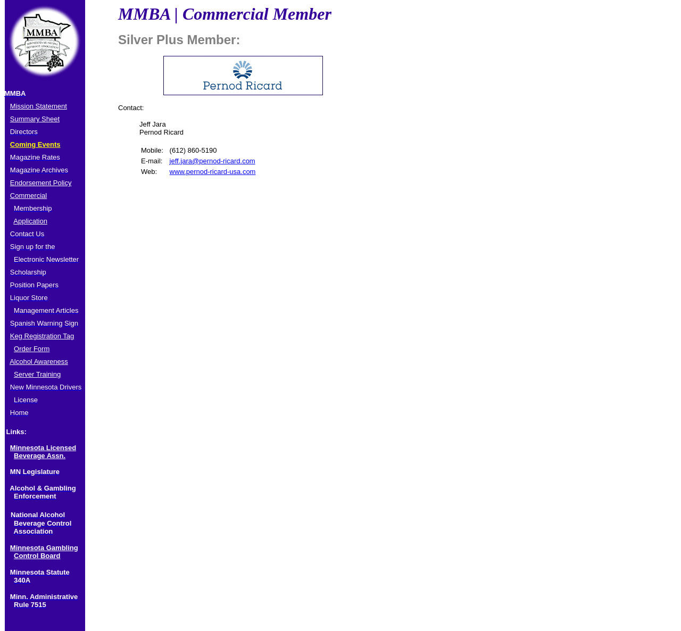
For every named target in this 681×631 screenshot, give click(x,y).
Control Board (37, 556)
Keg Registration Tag (42, 336)
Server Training (37, 374)
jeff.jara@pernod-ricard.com (212, 161)
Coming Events (35, 144)
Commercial (28, 196)
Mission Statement (38, 106)
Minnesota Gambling (44, 548)
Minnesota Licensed (43, 448)
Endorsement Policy (41, 183)
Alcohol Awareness (39, 362)
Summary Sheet (35, 119)
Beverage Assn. (39, 456)
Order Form (31, 349)
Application (30, 221)
